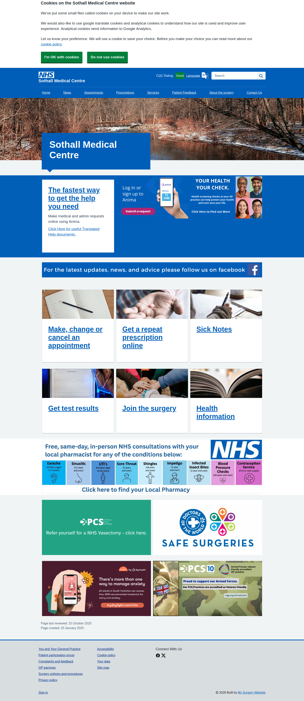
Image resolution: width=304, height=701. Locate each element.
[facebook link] (158, 656)
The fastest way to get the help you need (74, 198)
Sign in (43, 692)
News (67, 92)
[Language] (197, 76)
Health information (216, 412)
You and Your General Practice (60, 648)
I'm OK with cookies (61, 57)
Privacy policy (48, 680)
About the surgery (221, 92)
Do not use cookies (107, 57)
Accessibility (105, 648)
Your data (103, 661)
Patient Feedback (184, 92)
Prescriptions (125, 92)
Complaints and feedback (56, 661)
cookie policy (51, 44)
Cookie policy (106, 655)
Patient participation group (56, 655)
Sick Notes (214, 329)
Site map (103, 667)
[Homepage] (97, 77)
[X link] (163, 656)
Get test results (73, 408)
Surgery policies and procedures (61, 673)
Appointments (93, 92)
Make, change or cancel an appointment (75, 337)
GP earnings (47, 667)
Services (153, 92)
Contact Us (254, 92)
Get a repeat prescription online (142, 337)
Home (46, 92)
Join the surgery (149, 408)
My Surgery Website (252, 692)
